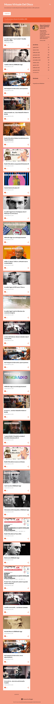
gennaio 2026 (36, 55)
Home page (7, 13)
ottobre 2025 (36, 62)
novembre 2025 (37, 60)
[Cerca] (50, 4)
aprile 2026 (35, 47)
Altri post (16, 694)
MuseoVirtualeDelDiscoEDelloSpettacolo (45, 27)
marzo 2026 (36, 50)
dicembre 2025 (36, 57)
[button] (28, 45)
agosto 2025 (36, 65)
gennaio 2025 (36, 70)
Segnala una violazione (38, 83)
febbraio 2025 (36, 67)
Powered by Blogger (27, 699)
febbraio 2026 (36, 52)
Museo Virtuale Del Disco (18, 4)
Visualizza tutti (7, 20)
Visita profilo (42, 40)
